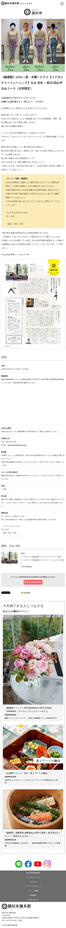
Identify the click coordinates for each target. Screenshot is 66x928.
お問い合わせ (33, 900)
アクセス (33, 882)
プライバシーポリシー (33, 886)
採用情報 (33, 895)
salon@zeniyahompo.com (17, 445)
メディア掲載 (33, 891)
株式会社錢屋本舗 (33, 873)
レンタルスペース (33, 877)
